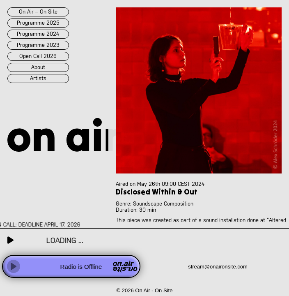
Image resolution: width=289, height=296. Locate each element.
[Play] (13, 266)
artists (38, 78)
